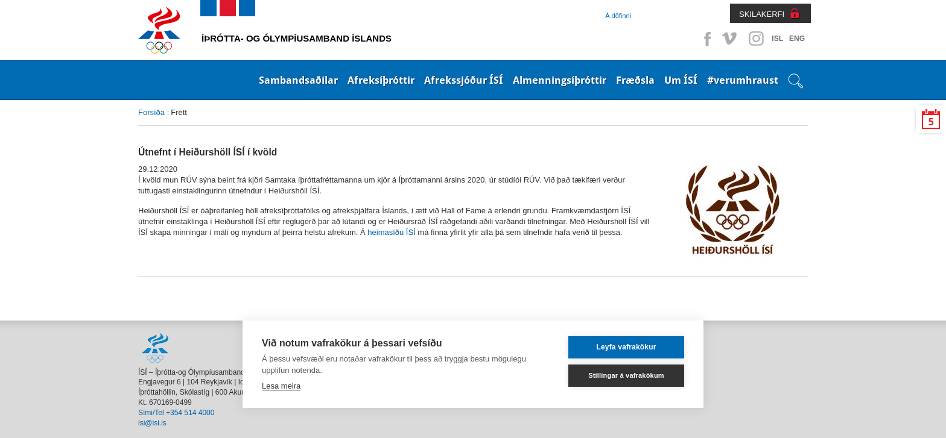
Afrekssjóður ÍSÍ (463, 80)
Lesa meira (281, 385)
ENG (797, 38)
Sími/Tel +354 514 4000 (176, 412)
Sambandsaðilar (298, 80)
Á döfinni (618, 15)
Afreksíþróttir (381, 80)
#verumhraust (742, 80)
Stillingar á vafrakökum (626, 375)
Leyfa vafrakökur (626, 347)
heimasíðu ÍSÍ (391, 232)
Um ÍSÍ (680, 80)
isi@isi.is (152, 423)
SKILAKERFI (761, 14)
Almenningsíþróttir (559, 80)
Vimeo (730, 38)
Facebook (705, 38)
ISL (777, 38)
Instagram (756, 38)
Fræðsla (635, 80)
